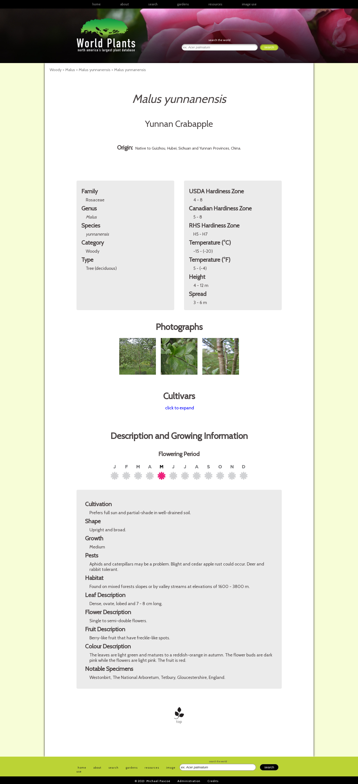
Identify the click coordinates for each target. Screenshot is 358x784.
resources (152, 767)
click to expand (179, 408)
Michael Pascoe (158, 781)
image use (249, 4)
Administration (188, 781)
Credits (212, 781)
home (96, 4)
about (124, 4)
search (153, 4)
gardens (183, 4)
